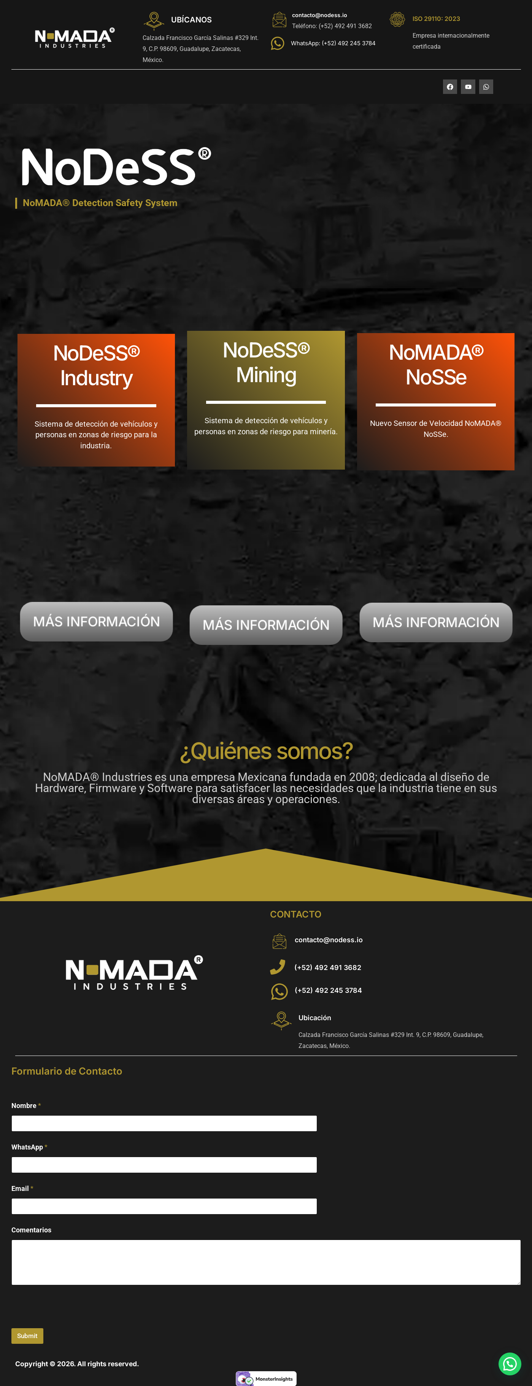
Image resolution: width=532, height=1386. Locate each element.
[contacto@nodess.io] (279, 19)
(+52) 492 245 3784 (328, 990)
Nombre (26, 1106)
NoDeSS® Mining (266, 362)
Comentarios (31, 1230)
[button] (510, 1364)
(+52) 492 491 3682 (327, 968)
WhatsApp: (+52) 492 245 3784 (333, 43)
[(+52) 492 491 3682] (277, 967)
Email (22, 1188)
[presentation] (69, 1323)
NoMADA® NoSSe (436, 364)
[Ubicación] (281, 1021)
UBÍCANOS (191, 19)
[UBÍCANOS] (154, 21)
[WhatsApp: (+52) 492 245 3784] (277, 43)
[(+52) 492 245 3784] (279, 991)
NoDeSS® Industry (96, 365)
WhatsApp (29, 1147)
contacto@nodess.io (319, 15)
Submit (27, 1336)
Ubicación (315, 1018)
